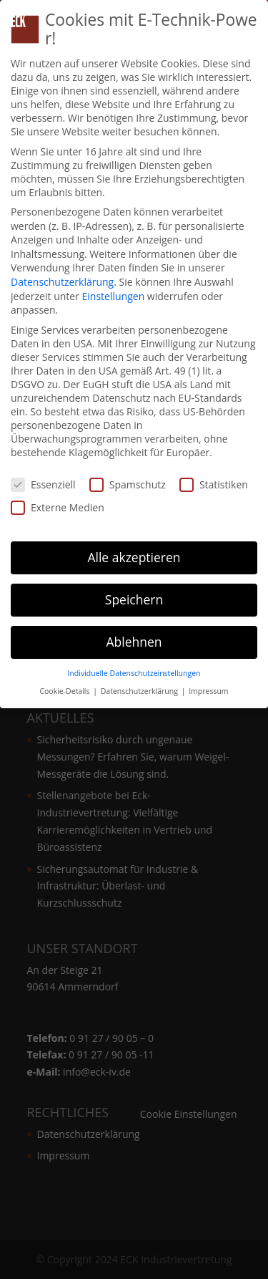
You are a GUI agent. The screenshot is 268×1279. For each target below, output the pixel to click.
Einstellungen (113, 296)
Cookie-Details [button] (65, 691)
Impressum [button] (208, 691)
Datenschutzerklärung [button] (140, 691)
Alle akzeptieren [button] (133, 557)
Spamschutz (127, 484)
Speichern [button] (134, 599)
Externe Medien (57, 507)
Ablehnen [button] (134, 641)
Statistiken (213, 484)
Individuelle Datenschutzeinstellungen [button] (134, 673)
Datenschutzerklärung (62, 282)
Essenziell (43, 484)
